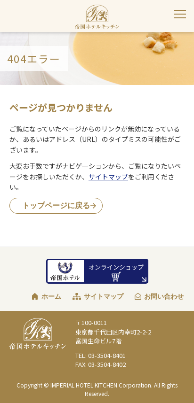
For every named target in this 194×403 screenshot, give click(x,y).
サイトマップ (108, 176)
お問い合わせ (164, 296)
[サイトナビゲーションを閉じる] (179, 14)
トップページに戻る (56, 205)
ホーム (51, 296)
